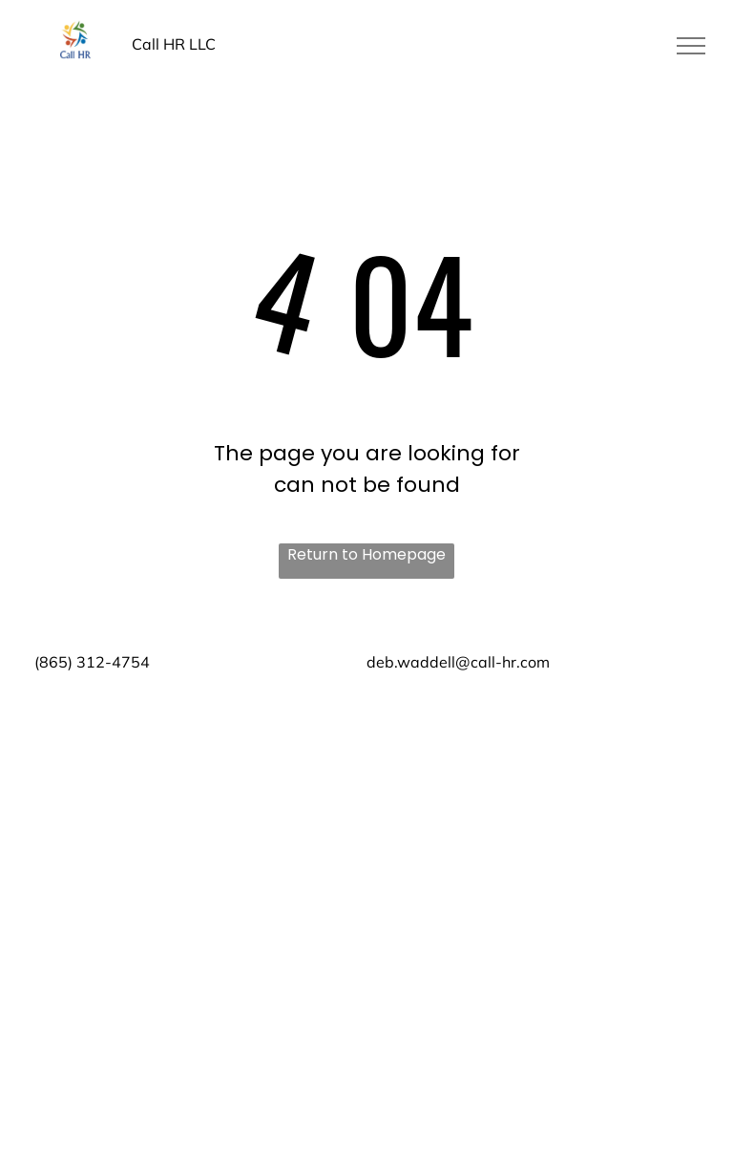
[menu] (691, 46)
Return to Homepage (366, 554)
